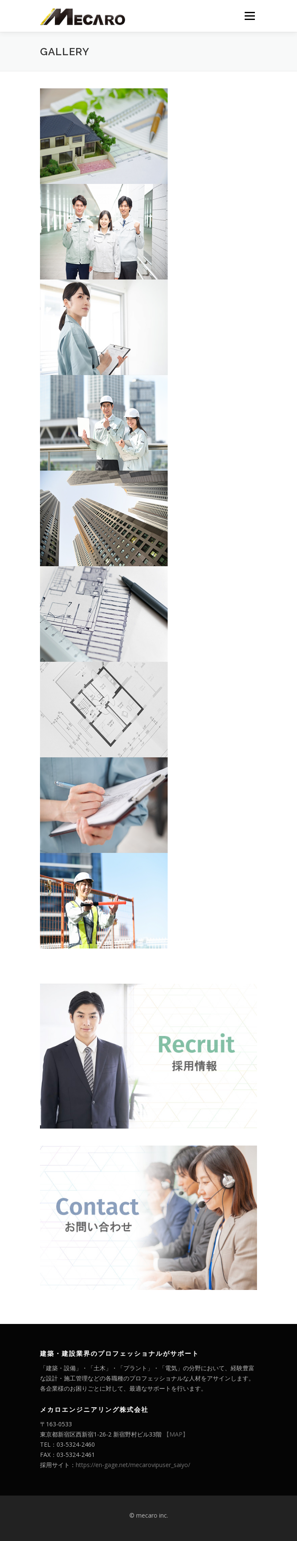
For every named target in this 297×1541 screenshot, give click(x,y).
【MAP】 (175, 1434)
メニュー (249, 16)
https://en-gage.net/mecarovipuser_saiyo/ (133, 1465)
